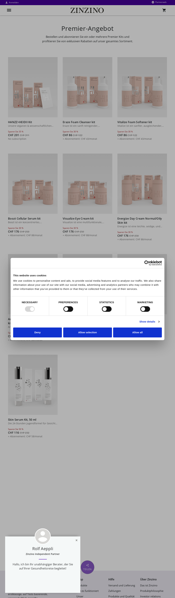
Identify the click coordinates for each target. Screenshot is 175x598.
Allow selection (87, 332)
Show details (147, 321)
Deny (37, 332)
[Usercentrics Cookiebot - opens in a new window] (147, 263)
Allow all (137, 332)
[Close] (76, 540)
